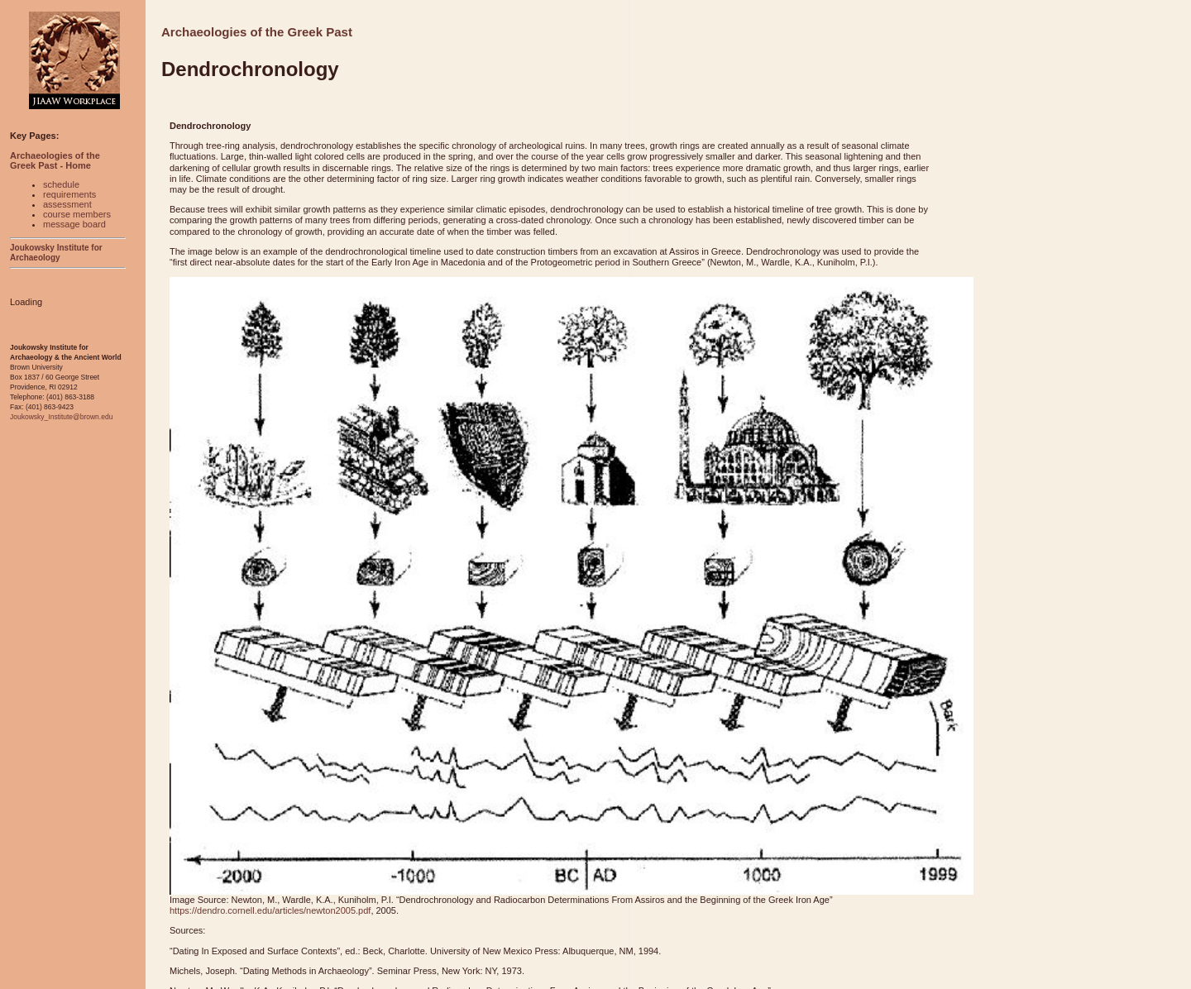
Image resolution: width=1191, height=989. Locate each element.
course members (77, 214)
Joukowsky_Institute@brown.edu (61, 417)
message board (74, 224)
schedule (61, 184)
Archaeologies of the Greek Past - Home (55, 160)
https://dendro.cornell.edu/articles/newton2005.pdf (270, 910)
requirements (69, 194)
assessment (67, 204)
